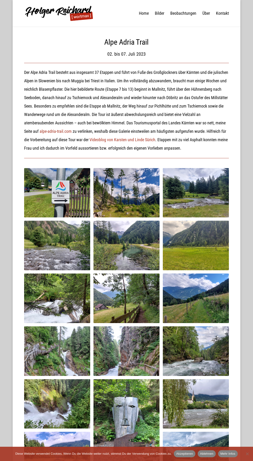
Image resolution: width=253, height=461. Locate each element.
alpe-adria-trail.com (56, 131)
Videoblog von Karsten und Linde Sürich (122, 139)
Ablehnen (206, 453)
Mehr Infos (227, 453)
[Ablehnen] (247, 453)
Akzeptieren (184, 453)
